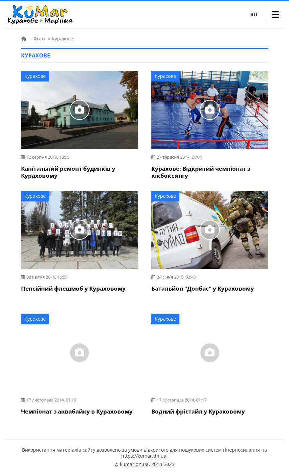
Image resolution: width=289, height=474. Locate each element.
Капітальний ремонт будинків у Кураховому (68, 172)
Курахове (35, 76)
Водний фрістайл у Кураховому (198, 411)
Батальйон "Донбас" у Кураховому (202, 288)
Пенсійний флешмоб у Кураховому (73, 288)
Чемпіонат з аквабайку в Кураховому (77, 411)
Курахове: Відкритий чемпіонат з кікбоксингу (200, 172)
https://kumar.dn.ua (143, 456)
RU (253, 14)
